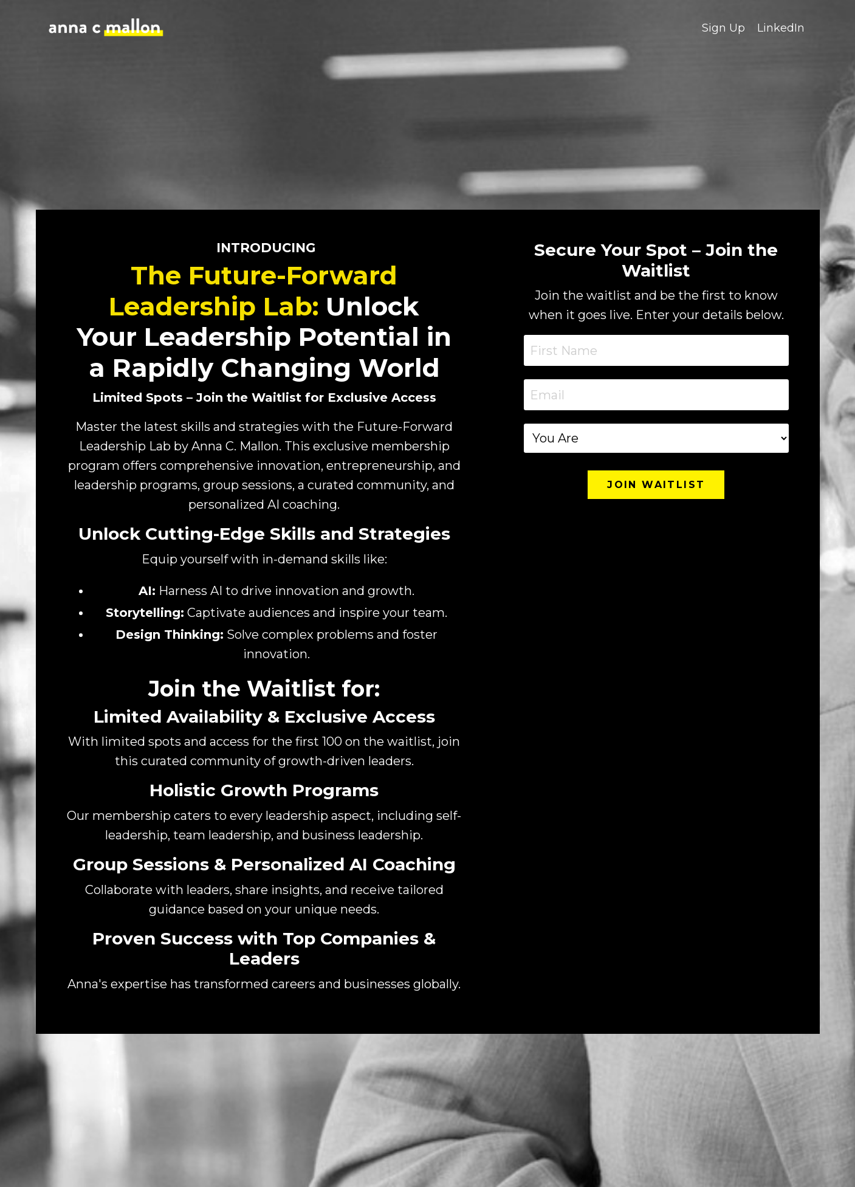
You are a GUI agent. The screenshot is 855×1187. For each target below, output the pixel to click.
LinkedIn (781, 28)
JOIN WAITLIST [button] (656, 484)
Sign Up (723, 28)
